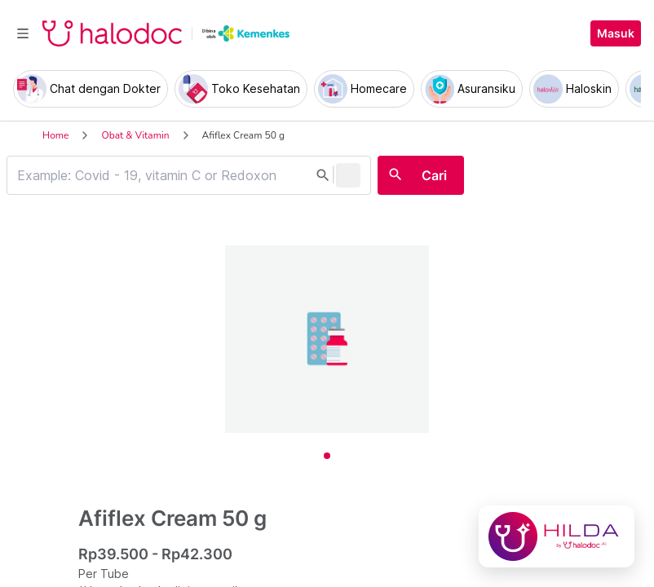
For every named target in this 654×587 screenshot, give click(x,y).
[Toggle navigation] (23, 33)
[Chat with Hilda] (556, 536)
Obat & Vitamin (135, 135)
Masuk (615, 33)
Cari (434, 175)
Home (55, 135)
